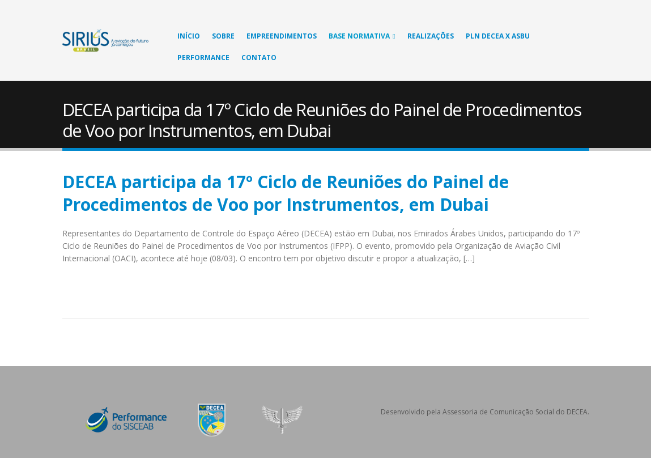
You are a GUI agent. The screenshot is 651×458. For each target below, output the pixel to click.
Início (188, 36)
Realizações (430, 36)
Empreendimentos (281, 36)
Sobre (223, 36)
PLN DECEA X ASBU (498, 36)
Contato (258, 57)
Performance (203, 57)
